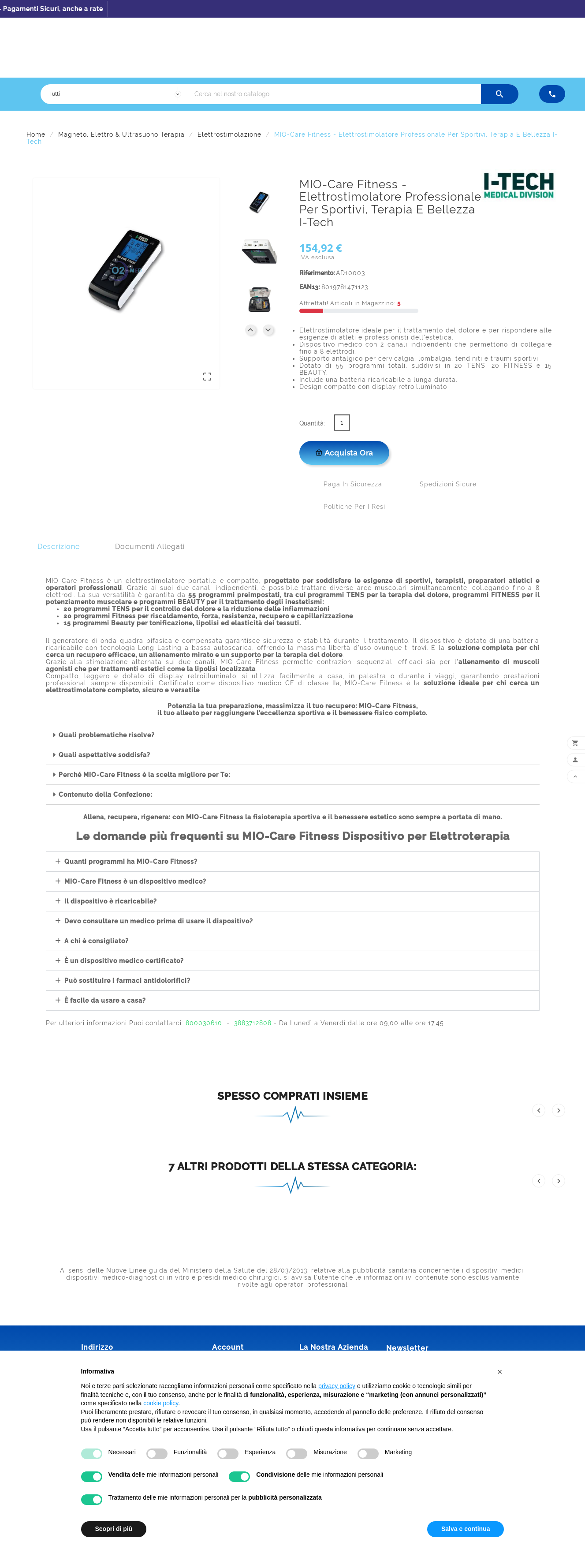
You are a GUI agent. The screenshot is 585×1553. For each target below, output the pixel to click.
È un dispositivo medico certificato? (124, 960)
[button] (293, 735)
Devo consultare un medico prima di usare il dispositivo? (158, 921)
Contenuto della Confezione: (105, 794)
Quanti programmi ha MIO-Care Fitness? (130, 861)
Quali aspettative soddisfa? (104, 754)
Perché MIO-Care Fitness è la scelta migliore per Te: (144, 774)
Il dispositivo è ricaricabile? (110, 901)
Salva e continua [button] (465, 1528)
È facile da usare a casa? (105, 1000)
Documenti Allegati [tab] (150, 546)
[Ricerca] (335, 94)
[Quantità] (342, 422)
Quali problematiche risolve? (107, 735)
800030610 (204, 1023)
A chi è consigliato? (96, 940)
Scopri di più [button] (114, 1528)
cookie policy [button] (160, 1403)
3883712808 (253, 1023)
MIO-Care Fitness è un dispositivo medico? (135, 881)
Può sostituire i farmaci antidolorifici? (127, 980)
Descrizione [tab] (58, 546)
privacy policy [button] (336, 1385)
